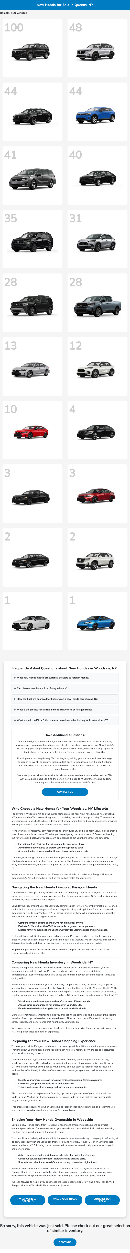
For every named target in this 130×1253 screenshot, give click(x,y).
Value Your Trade (65, 1199)
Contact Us (65, 792)
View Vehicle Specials (27, 1200)
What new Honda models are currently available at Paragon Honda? (53, 677)
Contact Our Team (102, 1200)
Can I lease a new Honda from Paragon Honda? (42, 688)
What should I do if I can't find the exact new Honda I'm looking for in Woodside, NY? (62, 720)
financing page (47, 1097)
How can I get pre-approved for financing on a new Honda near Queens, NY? (57, 699)
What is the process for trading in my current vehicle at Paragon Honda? (55, 709)
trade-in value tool (79, 1097)
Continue (65, 1242)
